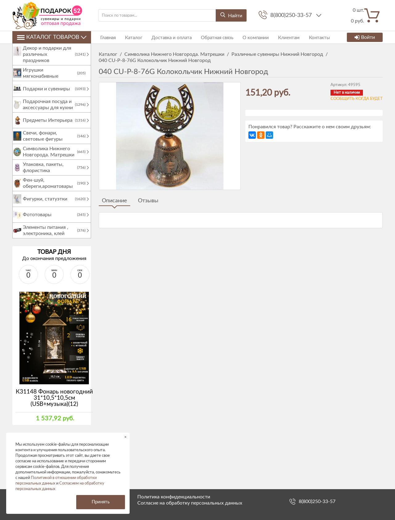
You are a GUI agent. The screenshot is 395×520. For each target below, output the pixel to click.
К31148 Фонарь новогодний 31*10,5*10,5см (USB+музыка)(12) (54, 404)
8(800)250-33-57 (291, 15)
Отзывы (148, 201)
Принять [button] (101, 502)
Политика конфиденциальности (173, 496)
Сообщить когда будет (357, 99)
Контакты (308, 37)
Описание (114, 201)
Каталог (130, 37)
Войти (365, 37)
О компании (248, 37)
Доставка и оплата (167, 37)
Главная (106, 37)
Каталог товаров (51, 37)
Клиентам (279, 37)
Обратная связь (211, 37)
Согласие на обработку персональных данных (189, 503)
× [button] (125, 437)
